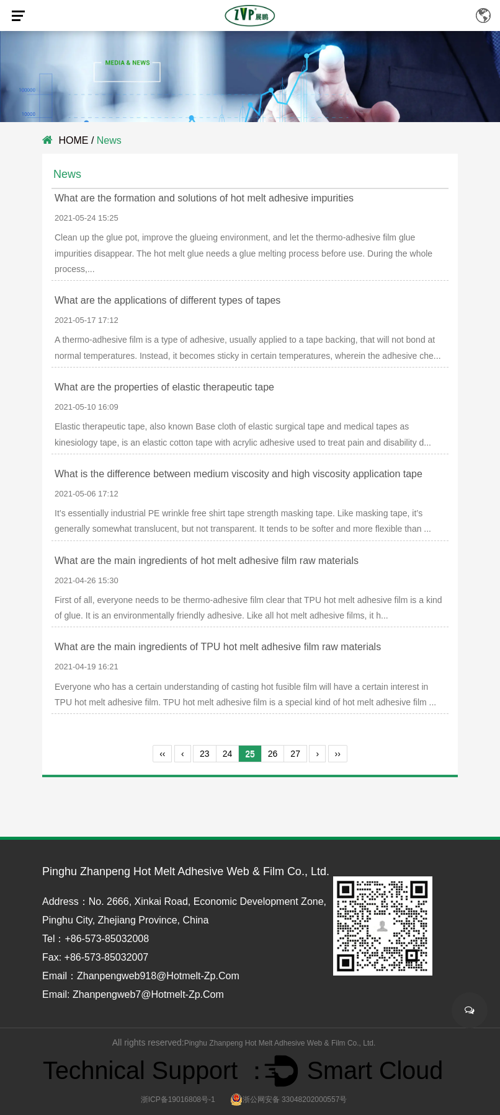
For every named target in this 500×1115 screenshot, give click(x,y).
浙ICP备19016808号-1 (178, 1099)
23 (205, 754)
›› (338, 754)
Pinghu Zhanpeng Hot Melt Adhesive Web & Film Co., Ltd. (280, 1043)
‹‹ (162, 754)
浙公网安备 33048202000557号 (288, 1099)
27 (295, 754)
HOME (73, 140)
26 (273, 754)
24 (228, 754)
